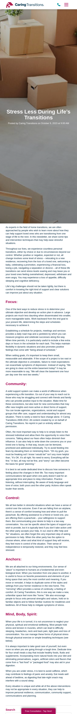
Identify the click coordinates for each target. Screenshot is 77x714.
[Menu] (66, 4)
